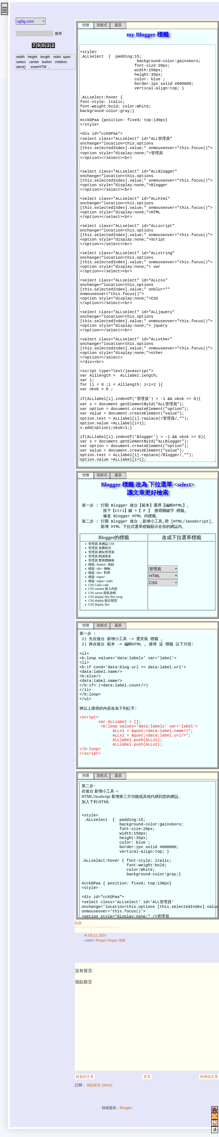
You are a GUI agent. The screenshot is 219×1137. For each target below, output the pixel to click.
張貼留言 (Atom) (99, 1085)
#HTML (82, 927)
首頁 (147, 1077)
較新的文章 (85, 1077)
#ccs (77, 927)
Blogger (126, 1108)
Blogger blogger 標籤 (110, 940)
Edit (78, 923)
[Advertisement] (39, 95)
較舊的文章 (209, 1077)
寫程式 (102, 25)
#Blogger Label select (96, 927)
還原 (118, 25)
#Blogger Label (112, 927)
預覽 (85, 25)
